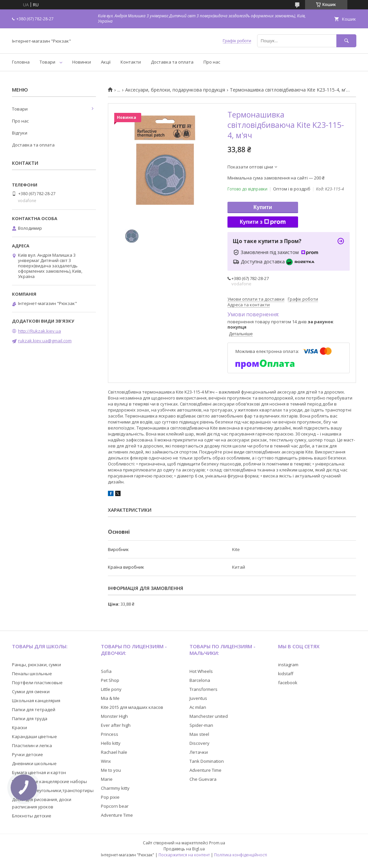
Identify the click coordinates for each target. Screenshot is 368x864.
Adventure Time (117, 815)
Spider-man (201, 725)
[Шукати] (346, 40)
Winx (106, 761)
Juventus (198, 698)
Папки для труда (29, 718)
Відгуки (19, 133)
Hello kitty (111, 743)
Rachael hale (114, 752)
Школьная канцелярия (36, 701)
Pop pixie (110, 797)
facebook (287, 683)
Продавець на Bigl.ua (184, 849)
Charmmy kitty (115, 788)
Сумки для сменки (31, 692)
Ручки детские (27, 754)
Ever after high (116, 725)
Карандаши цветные (34, 736)
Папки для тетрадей (33, 710)
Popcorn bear (115, 806)
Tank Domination (206, 761)
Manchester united (208, 716)
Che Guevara (202, 779)
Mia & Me (110, 698)
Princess (109, 734)
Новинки (81, 62)
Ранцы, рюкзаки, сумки (36, 665)
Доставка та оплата (172, 62)
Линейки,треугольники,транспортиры (53, 790)
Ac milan (197, 707)
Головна (21, 62)
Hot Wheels (201, 671)
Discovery (199, 743)
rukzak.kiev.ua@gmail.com (45, 340)
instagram (288, 665)
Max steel (199, 734)
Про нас (211, 62)
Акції (106, 62)
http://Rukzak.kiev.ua (39, 331)
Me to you (111, 770)
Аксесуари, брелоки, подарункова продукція (175, 90)
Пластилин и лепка (32, 745)
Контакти (131, 62)
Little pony (111, 689)
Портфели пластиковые (37, 683)
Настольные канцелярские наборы (49, 781)
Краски (19, 727)
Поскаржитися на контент (184, 855)
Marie (107, 779)
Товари (47, 62)
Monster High (114, 716)
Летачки (198, 752)
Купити (262, 207)
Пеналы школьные (32, 674)
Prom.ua (217, 843)
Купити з (263, 222)
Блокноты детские (31, 816)
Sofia (106, 671)
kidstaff (285, 674)
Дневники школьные (34, 763)
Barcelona (199, 680)
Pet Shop (110, 680)
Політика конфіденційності (240, 855)
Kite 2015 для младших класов (132, 707)
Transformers (203, 689)
